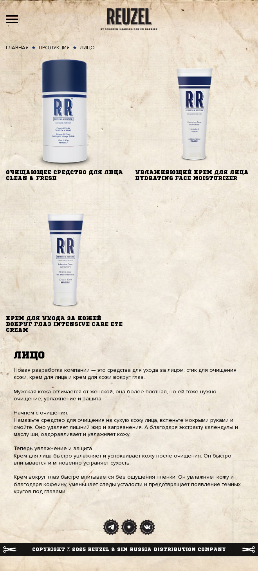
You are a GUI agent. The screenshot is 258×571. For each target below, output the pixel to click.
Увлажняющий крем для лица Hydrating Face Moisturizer (192, 175)
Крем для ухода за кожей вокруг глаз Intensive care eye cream (64, 324)
